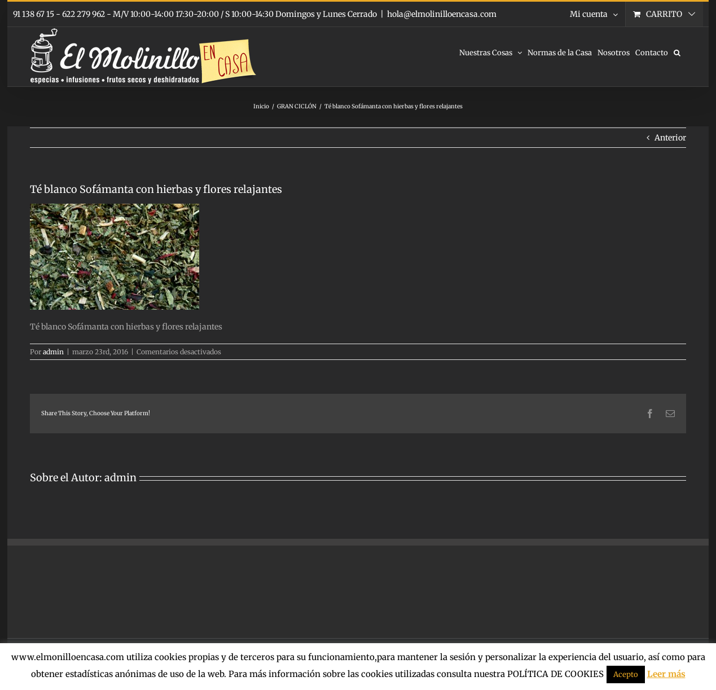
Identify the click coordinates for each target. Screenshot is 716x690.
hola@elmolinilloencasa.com (442, 14)
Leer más (666, 674)
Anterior (670, 138)
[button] (677, 52)
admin (53, 352)
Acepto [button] (625, 674)
